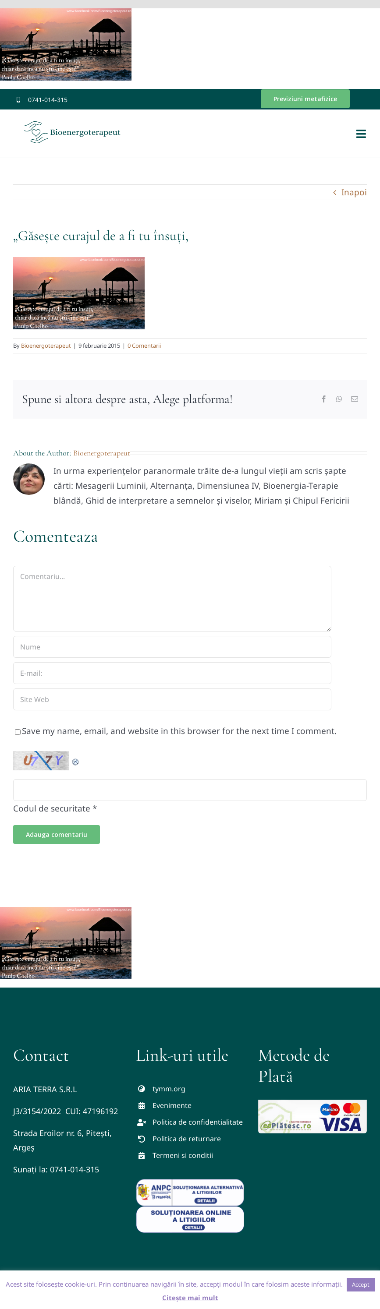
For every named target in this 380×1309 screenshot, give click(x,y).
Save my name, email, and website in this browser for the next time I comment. (179, 731)
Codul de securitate (51, 808)
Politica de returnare (187, 1138)
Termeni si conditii (183, 1155)
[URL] (172, 699)
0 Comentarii (144, 345)
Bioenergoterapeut (46, 345)
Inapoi (354, 192)
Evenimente (172, 1105)
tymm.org (169, 1089)
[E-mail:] (172, 673)
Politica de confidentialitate (198, 1122)
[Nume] (172, 647)
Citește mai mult (190, 1297)
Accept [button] (360, 1284)
